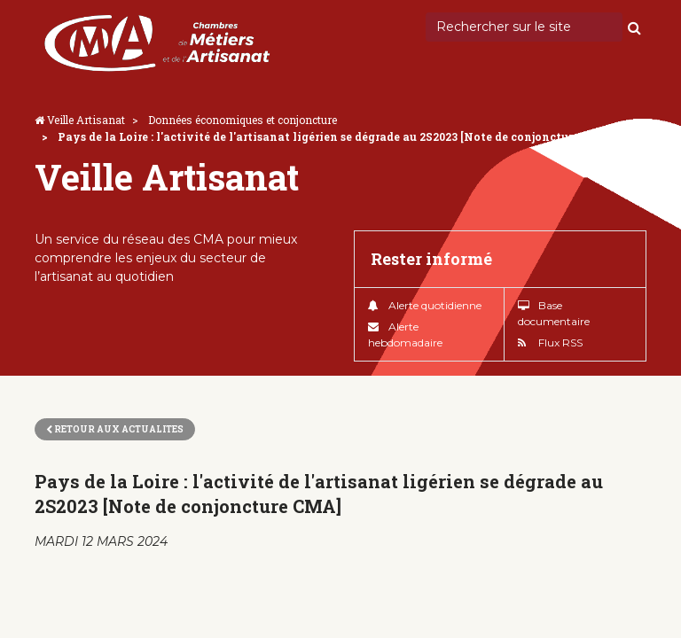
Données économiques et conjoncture (242, 120)
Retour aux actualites (115, 429)
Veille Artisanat (86, 120)
